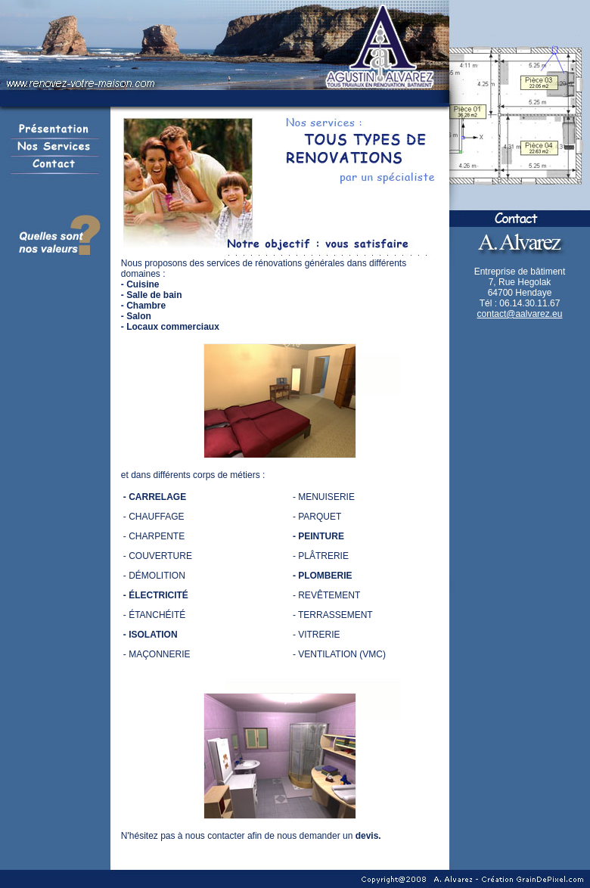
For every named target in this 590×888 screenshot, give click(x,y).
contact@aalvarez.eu (520, 314)
